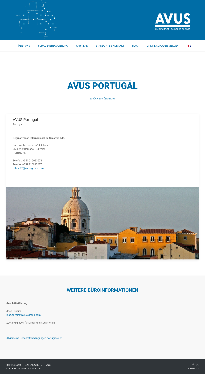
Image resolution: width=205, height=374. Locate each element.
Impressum (13, 364)
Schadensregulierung (53, 45)
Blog (135, 45)
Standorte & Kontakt (110, 45)
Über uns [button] (24, 45)
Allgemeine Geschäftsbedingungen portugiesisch (34, 338)
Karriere (82, 45)
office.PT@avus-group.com (28, 168)
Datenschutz (34, 364)
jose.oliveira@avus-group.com (23, 314)
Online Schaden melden (163, 45)
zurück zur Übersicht (102, 98)
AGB (48, 364)
